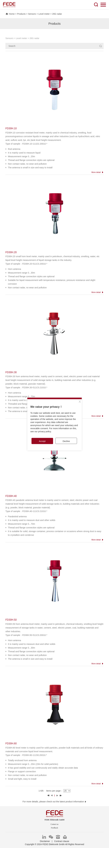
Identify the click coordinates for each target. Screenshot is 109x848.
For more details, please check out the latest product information (54, 801)
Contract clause (61, 841)
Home (9, 14)
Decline (66, 441)
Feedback (54, 828)
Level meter (44, 14)
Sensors (32, 14)
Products (21, 14)
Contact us (54, 824)
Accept (42, 441)
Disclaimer (45, 841)
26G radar (57, 14)
